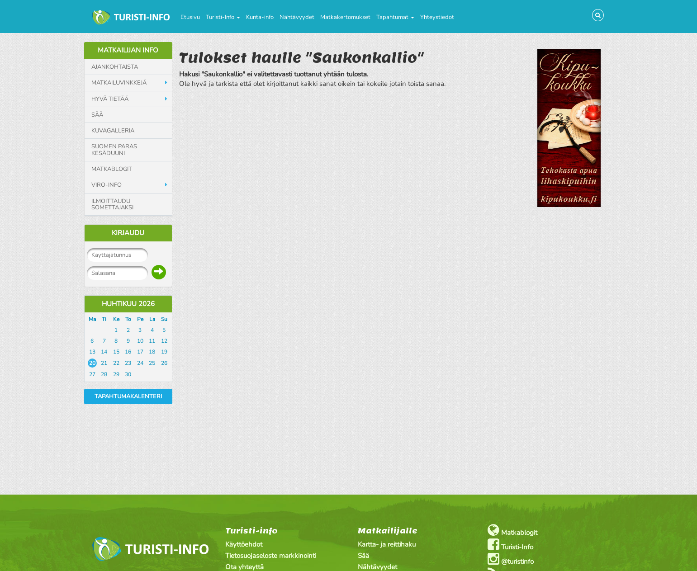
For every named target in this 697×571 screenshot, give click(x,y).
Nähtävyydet (297, 17)
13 (92, 351)
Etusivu (190, 17)
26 (164, 363)
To (128, 319)
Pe (140, 319)
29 (116, 374)
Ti (104, 319)
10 (140, 340)
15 (116, 351)
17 (140, 351)
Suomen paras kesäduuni (114, 149)
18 (152, 351)
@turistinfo (511, 559)
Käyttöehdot (243, 544)
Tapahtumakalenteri (128, 396)
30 (128, 374)
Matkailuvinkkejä (119, 83)
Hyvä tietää (109, 99)
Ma (92, 319)
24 (140, 363)
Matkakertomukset (345, 17)
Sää (97, 115)
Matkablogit (111, 169)
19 (164, 351)
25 (152, 363)
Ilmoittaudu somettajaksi (112, 204)
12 (164, 340)
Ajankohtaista (114, 67)
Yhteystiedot (437, 17)
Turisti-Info (223, 17)
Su (164, 319)
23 (128, 363)
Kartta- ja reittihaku (387, 544)
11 (152, 340)
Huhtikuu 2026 (128, 303)
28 (104, 374)
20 (92, 363)
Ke (116, 319)
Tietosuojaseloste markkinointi (270, 555)
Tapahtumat (395, 17)
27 (92, 374)
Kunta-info (260, 17)
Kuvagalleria (112, 130)
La (152, 319)
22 (116, 363)
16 (128, 351)
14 (104, 351)
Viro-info (106, 185)
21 (104, 363)
